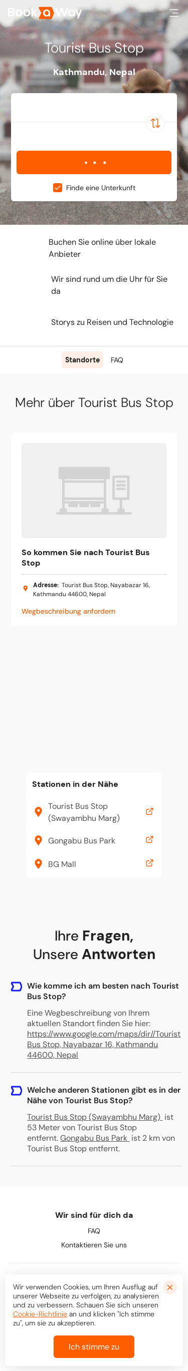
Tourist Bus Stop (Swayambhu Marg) (94, 1117)
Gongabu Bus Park (94, 1138)
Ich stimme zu (94, 1346)
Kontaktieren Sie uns (94, 1244)
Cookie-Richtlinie (40, 1313)
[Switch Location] (155, 123)
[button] (174, 13)
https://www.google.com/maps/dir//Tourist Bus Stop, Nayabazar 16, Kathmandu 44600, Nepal (103, 1044)
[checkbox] (57, 187)
